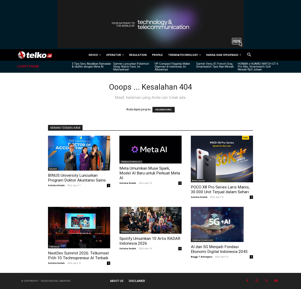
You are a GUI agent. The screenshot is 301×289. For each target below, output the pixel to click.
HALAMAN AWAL (163, 109)
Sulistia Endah (56, 185)
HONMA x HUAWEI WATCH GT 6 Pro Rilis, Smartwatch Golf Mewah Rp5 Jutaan (258, 66)
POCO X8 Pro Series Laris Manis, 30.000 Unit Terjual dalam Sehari (220, 189)
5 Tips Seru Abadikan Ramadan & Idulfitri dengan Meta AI (91, 65)
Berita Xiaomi (198, 180)
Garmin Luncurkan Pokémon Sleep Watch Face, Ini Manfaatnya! (131, 66)
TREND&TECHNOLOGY (131, 161)
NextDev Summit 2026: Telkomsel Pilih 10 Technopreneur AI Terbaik (78, 255)
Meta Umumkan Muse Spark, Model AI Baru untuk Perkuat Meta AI (149, 173)
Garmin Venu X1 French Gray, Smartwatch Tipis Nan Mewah (215, 65)
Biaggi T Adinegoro (201, 256)
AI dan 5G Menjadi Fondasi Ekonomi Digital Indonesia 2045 (219, 249)
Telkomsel (54, 246)
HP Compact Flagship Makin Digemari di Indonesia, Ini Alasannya (172, 66)
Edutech (53, 169)
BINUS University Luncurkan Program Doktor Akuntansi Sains (77, 177)
